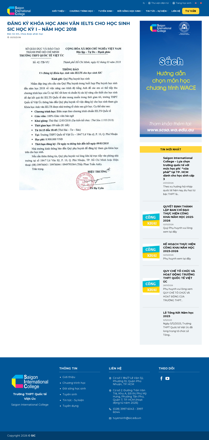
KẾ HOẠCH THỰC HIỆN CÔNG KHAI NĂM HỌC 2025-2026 (179, 247)
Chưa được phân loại (32, 34)
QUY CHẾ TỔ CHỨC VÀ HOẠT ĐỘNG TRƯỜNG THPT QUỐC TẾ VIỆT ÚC (179, 276)
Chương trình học (82, 11)
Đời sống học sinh (130, 11)
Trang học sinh (181, 3)
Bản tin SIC (13, 34)
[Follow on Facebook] (161, 379)
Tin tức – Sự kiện (157, 11)
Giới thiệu (59, 11)
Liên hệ (176, 11)
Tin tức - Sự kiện (73, 400)
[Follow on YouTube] (167, 379)
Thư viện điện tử (158, 3)
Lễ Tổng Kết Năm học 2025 (178, 314)
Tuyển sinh (106, 11)
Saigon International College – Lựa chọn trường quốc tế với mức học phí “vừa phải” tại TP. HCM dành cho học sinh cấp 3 (178, 168)
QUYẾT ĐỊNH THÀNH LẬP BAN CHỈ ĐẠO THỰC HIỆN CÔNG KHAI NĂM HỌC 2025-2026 (178, 213)
